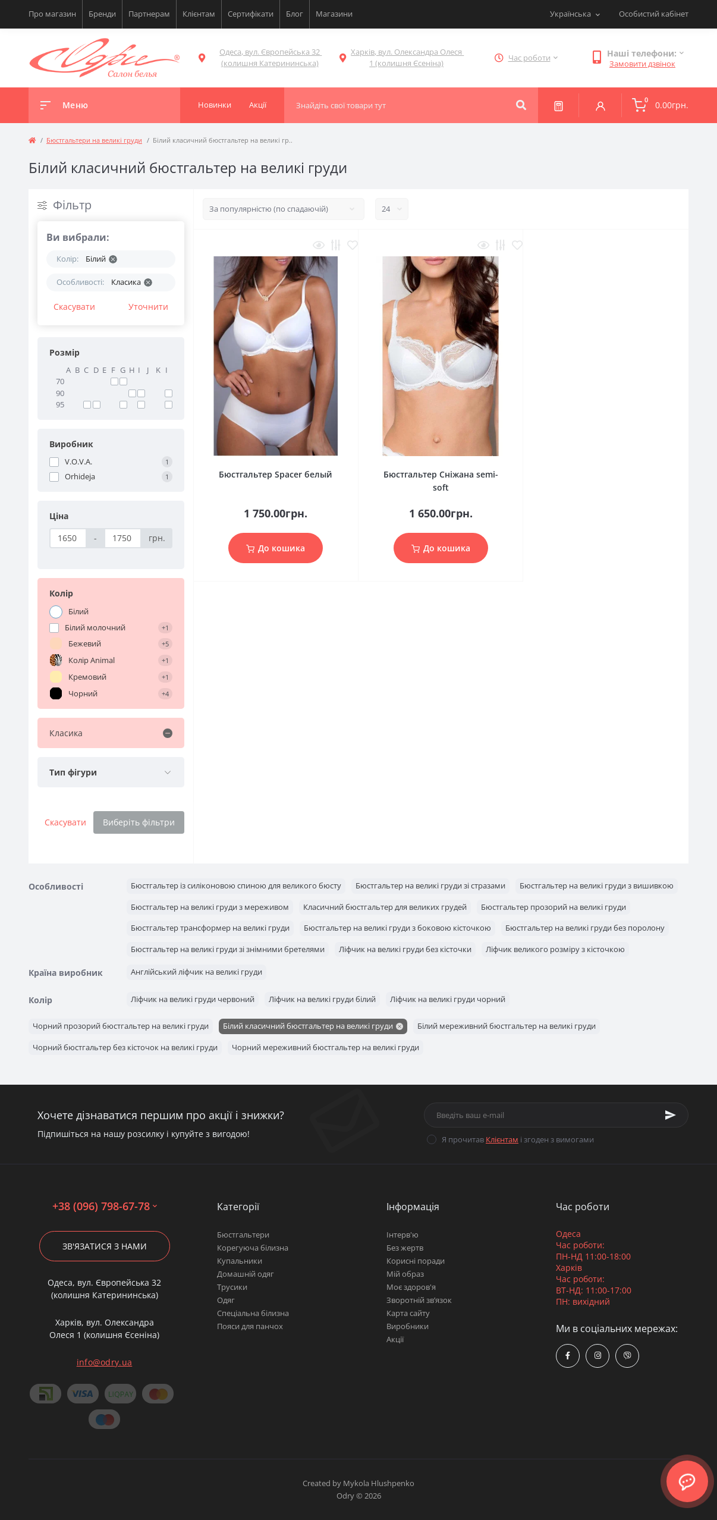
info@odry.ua (105, 1362)
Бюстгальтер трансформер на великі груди (210, 927)
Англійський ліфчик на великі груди (196, 971)
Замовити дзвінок (642, 63)
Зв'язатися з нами (104, 1246)
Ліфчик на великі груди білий (322, 999)
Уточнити (148, 306)
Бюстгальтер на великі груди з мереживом (210, 907)
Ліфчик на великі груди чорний (447, 999)
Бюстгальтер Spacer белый (275, 474)
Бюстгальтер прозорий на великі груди (553, 907)
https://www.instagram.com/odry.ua (598, 1355)
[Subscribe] (670, 1115)
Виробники (407, 1326)
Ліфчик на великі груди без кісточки (405, 949)
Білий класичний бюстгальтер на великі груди (308, 1025)
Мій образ (405, 1273)
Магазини (334, 13)
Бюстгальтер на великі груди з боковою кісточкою (397, 927)
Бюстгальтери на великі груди (94, 140)
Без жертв (404, 1247)
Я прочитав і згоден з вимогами (518, 1139)
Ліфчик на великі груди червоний (192, 999)
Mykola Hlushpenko (378, 1483)
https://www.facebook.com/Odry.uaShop (567, 1355)
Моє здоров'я (411, 1287)
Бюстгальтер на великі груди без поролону (585, 927)
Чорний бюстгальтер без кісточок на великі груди (125, 1047)
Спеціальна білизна (253, 1313)
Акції (395, 1339)
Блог (294, 13)
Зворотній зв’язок (419, 1300)
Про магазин (52, 13)
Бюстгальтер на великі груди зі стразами (430, 885)
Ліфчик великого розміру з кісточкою (555, 949)
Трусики (232, 1287)
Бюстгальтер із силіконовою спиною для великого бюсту (236, 885)
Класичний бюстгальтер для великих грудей (385, 907)
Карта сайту (408, 1313)
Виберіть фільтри (139, 822)
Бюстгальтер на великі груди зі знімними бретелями (228, 949)
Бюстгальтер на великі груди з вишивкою (597, 885)
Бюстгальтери (243, 1234)
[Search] (521, 105)
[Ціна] (68, 538)
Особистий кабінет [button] (653, 13)
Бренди (102, 13)
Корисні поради (415, 1260)
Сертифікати (250, 13)
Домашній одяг (245, 1273)
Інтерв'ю (402, 1234)
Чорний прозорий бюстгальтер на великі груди (121, 1025)
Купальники (239, 1260)
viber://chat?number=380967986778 (627, 1355)
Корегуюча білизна (252, 1247)
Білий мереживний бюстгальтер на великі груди (506, 1025)
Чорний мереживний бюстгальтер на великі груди (325, 1047)
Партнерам (149, 13)
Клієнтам (199, 13)
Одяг (226, 1300)
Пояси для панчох (250, 1326)
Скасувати (74, 306)
